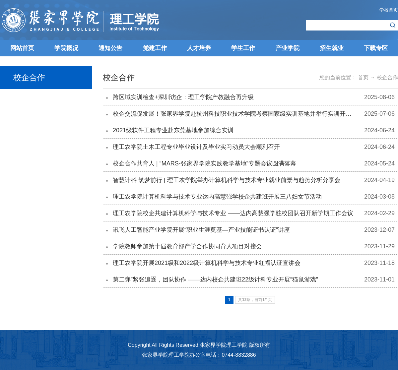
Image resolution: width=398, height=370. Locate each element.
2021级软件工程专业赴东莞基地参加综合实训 (173, 130)
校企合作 (387, 77)
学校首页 (388, 10)
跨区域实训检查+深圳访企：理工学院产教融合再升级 (183, 97)
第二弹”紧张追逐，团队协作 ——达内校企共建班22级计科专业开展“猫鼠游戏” (215, 279)
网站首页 (22, 48)
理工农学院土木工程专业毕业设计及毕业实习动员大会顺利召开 (196, 147)
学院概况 (66, 48)
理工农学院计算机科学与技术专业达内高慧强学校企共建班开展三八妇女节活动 (217, 196)
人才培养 (199, 48)
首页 (363, 77)
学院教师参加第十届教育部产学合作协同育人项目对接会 (187, 246)
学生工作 (243, 48)
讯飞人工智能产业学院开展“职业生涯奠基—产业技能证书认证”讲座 (201, 229)
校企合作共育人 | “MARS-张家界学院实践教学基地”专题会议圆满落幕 (204, 163)
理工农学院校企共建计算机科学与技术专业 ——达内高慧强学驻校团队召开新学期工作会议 (233, 213)
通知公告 (110, 48)
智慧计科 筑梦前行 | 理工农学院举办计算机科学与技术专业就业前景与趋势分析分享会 (226, 180)
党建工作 (155, 48)
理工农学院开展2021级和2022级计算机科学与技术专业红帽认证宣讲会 (206, 263)
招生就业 (332, 48)
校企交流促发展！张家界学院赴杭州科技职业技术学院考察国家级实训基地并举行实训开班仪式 (238, 113)
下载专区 (376, 48)
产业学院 (287, 48)
